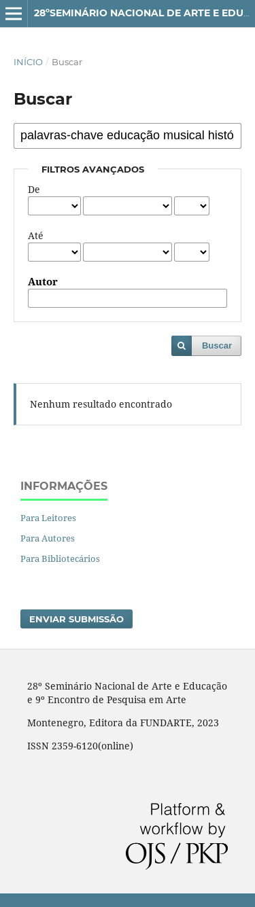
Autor (43, 282)
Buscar (217, 345)
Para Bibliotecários (60, 558)
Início (28, 61)
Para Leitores (48, 518)
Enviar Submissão (76, 618)
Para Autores (47, 538)
